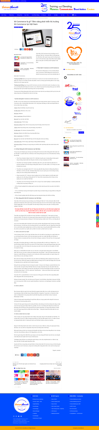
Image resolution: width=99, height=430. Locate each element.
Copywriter (35, 413)
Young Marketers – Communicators (76, 413)
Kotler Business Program (37, 418)
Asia (74, 15)
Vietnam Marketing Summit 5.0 (75, 401)
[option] (74, 153)
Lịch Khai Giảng (35, 15)
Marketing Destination (55, 413)
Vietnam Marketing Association (75, 399)
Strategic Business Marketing (37, 399)
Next (19, 387)
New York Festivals (73, 408)
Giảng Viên (19, 15)
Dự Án (49, 15)
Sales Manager (35, 408)
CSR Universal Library (74, 411)
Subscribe (81, 132)
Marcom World (54, 399)
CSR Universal (54, 411)
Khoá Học (11, 15)
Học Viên (26, 15)
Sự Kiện (56, 15)
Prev (16, 387)
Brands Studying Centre (56, 401)
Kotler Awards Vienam (55, 406)
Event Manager (35, 415)
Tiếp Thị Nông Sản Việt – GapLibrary (58, 408)
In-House (43, 15)
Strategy (20, 27)
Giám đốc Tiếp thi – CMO (37, 401)
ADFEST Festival (73, 406)
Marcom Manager (36, 411)
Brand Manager (35, 406)
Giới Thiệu (3, 15)
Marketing (16, 27)
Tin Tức (62, 15)
